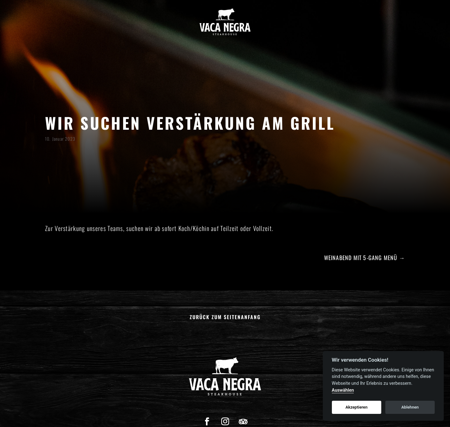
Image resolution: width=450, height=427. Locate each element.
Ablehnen (410, 407)
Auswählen (343, 390)
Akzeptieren (357, 407)
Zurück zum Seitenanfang (225, 317)
